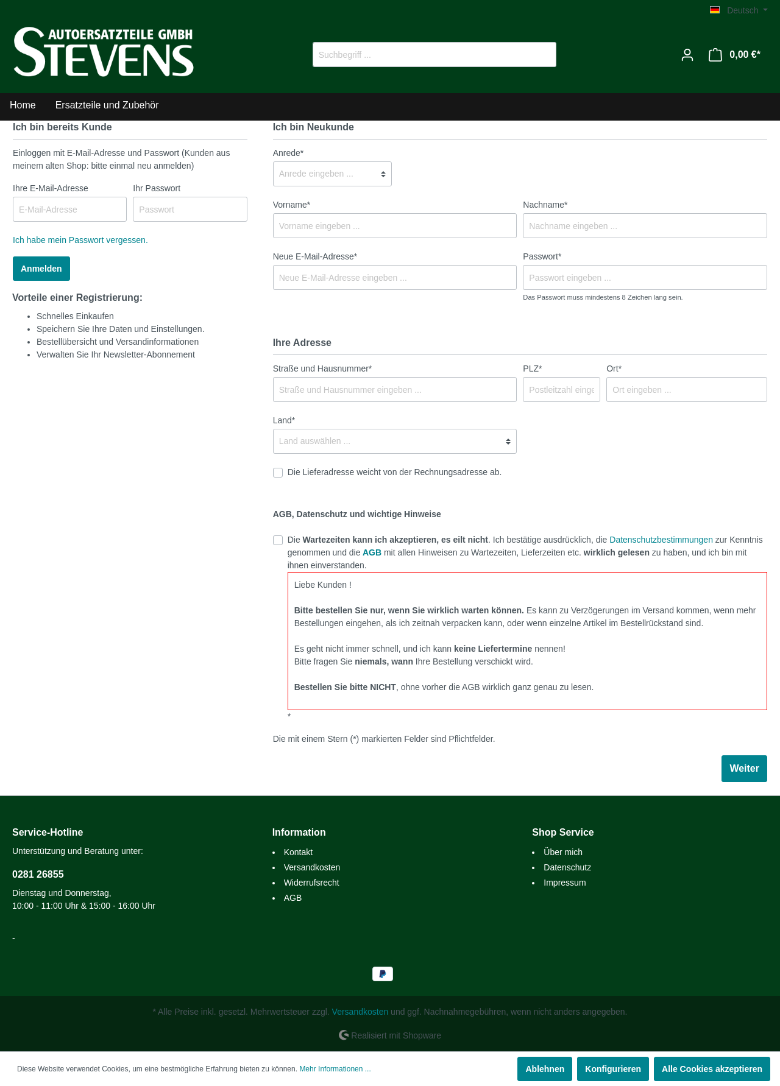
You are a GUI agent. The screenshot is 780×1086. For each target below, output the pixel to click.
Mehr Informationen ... (334, 1069)
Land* (284, 420)
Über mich (563, 852)
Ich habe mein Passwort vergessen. (80, 240)
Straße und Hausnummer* (322, 368)
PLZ (532, 368)
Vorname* (291, 205)
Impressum (565, 882)
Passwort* (542, 256)
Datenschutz (567, 867)
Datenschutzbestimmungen (661, 540)
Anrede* (288, 153)
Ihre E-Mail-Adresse (50, 188)
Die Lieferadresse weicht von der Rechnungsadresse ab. (395, 472)
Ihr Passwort (156, 188)
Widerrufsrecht (311, 882)
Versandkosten (312, 867)
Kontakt (298, 852)
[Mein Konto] (687, 54)
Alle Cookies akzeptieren (712, 1069)
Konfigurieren (613, 1069)
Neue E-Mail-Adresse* (315, 256)
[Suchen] (542, 54)
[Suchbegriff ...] (420, 54)
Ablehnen (544, 1069)
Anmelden (41, 268)
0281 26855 (38, 874)
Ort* (614, 368)
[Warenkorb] (734, 54)
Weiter (744, 768)
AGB (372, 552)
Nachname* (545, 205)
